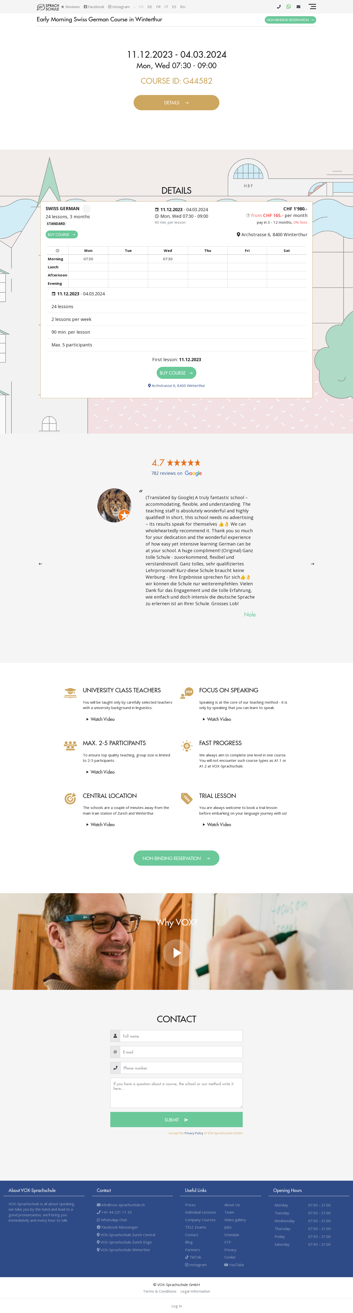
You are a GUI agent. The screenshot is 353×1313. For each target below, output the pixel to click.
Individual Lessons (200, 1212)
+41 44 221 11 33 (114, 1212)
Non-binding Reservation (290, 19)
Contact (191, 1234)
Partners (192, 1249)
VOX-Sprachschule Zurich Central (126, 1234)
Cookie (230, 1257)
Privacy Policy (194, 1133)
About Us (232, 1204)
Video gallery (235, 1219)
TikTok (193, 1257)
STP (227, 1242)
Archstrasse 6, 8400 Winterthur (176, 385)
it (166, 6)
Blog (189, 1242)
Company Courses (200, 1219)
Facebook (94, 6)
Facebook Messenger (117, 1227)
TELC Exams (195, 1227)
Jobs (228, 1227)
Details (176, 102)
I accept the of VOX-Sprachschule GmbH (205, 1133)
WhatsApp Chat (112, 1219)
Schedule (231, 1234)
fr (158, 6)
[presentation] (40, 564)
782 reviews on (176, 473)
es (174, 6)
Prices (190, 1204)
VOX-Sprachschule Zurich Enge (124, 1242)
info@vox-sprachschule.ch (121, 1204)
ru (182, 6)
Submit (176, 1120)
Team (229, 1212)
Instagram (119, 6)
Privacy (230, 1249)
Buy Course (62, 234)
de (149, 6)
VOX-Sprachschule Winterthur (123, 1249)
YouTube (234, 1264)
